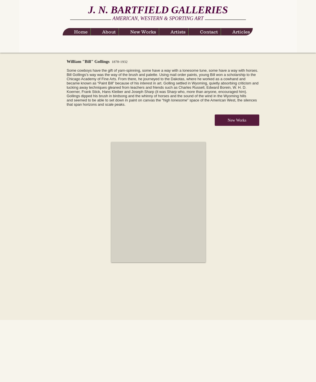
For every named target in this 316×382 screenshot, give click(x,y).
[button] (158, 202)
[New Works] (237, 120)
